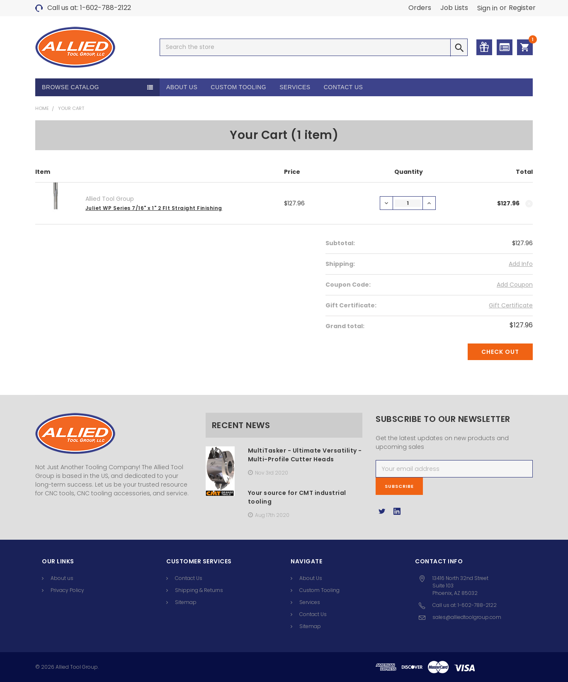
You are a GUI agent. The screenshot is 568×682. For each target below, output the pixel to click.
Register (522, 7)
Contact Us (343, 87)
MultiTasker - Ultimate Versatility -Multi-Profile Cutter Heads (305, 454)
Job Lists (454, 7)
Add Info (521, 264)
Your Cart (71, 108)
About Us (181, 87)
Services (295, 87)
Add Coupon (515, 284)
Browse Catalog (70, 87)
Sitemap (186, 602)
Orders (419, 7)
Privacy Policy (67, 590)
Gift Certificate (511, 305)
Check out (500, 352)
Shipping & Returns (199, 590)
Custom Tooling (238, 87)
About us (62, 578)
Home (42, 108)
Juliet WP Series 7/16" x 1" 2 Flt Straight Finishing (153, 208)
